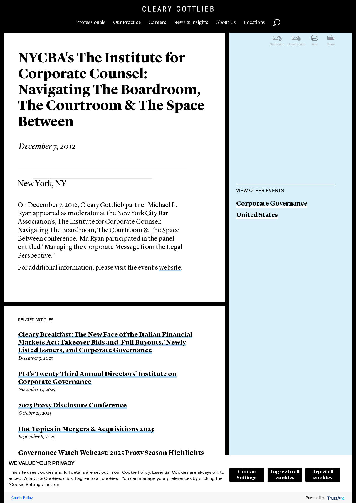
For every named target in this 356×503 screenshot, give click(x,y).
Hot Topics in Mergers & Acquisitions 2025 (86, 429)
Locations (254, 22)
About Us (226, 22)
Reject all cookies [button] (322, 474)
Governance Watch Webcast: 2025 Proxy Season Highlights (111, 453)
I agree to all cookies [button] (285, 474)
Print (314, 44)
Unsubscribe (296, 44)
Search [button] (276, 22)
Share (331, 44)
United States (257, 215)
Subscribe (277, 44)
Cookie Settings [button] (247, 474)
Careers (157, 22)
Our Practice (127, 22)
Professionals (90, 22)
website (170, 268)
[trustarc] (335, 497)
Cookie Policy (22, 497)
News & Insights (191, 22)
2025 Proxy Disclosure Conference (72, 405)
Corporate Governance (271, 204)
